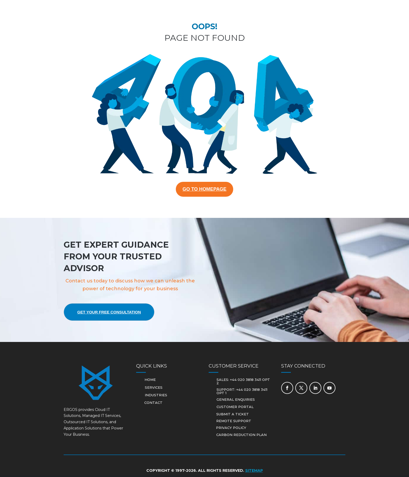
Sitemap (254, 472)
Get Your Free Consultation (113, 313)
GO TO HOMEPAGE (205, 190)
